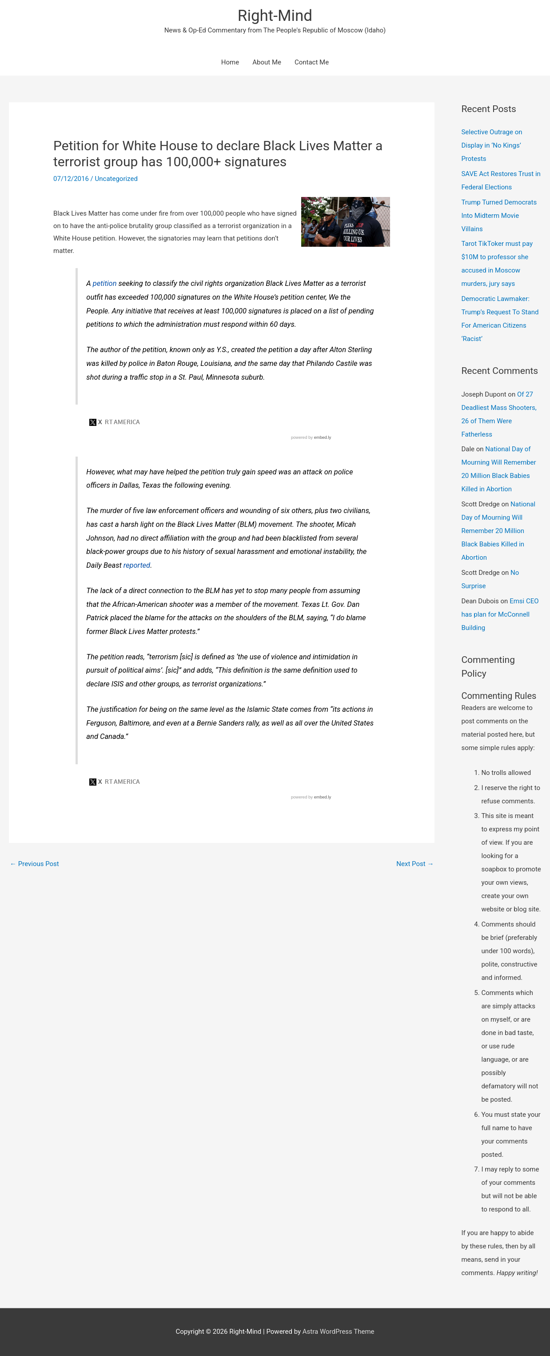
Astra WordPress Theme (339, 1332)
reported (137, 565)
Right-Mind (275, 16)
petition (105, 283)
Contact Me (312, 62)
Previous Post (34, 864)
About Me (266, 62)
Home (230, 62)
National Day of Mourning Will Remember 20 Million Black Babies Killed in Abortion (498, 531)
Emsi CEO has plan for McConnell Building (499, 614)
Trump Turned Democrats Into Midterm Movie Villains (499, 215)
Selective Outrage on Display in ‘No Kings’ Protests (491, 145)
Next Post (415, 864)
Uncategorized (116, 179)
